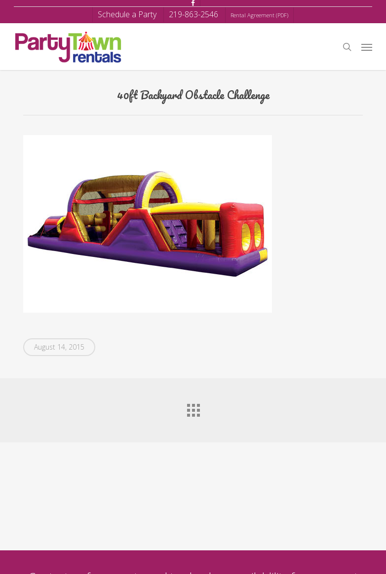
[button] (366, 47)
